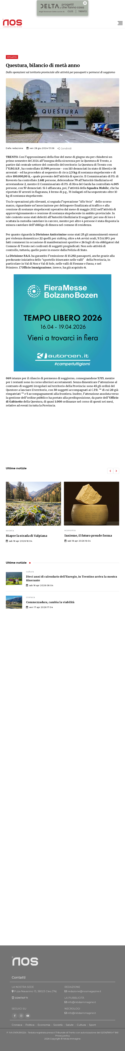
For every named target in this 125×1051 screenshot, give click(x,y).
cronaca (30, 597)
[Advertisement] (62, 437)
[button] (110, 471)
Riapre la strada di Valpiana (26, 536)
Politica (29, 1028)
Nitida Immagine (72, 1042)
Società (57, 1028)
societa (10, 530)
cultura (30, 571)
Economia (44, 1028)
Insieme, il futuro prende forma (88, 535)
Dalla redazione (14, 148)
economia (70, 530)
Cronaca (17, 1028)
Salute (70, 1028)
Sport (92, 1028)
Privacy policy (62, 1039)
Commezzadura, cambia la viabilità (50, 602)
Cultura (81, 1028)
